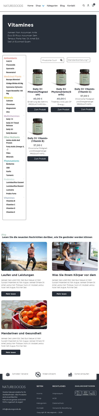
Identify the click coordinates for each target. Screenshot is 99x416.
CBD (8, 168)
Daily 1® (9, 119)
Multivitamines (11, 116)
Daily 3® (9, 129)
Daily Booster (11, 133)
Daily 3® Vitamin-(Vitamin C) (85, 90)
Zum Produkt (40, 109)
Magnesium (11, 108)
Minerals (8, 97)
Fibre (8, 153)
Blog (62, 5)
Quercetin (10, 69)
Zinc (8, 112)
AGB (54, 398)
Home (30, 5)
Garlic (8, 171)
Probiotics (9, 179)
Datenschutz (58, 403)
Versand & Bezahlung (61, 408)
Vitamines (9, 198)
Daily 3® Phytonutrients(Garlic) (61, 92)
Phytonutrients (11, 161)
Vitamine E (10, 212)
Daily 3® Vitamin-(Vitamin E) (38, 139)
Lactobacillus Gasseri (15, 182)
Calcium (9, 101)
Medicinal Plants (12, 76)
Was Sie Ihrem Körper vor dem (74, 274)
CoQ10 (9, 61)
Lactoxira (10, 190)
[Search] (61, 60)
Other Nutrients (12, 137)
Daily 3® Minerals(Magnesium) (38, 92)
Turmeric (9, 175)
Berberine (10, 164)
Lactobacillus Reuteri (15, 186)
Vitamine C (10, 205)
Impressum (57, 393)
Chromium (10, 104)
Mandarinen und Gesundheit (21, 333)
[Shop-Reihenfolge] (81, 60)
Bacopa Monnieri (13, 80)
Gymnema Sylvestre (14, 87)
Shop (40, 5)
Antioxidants (10, 58)
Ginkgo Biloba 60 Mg (14, 83)
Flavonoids (10, 65)
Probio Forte (11, 194)
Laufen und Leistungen (17, 274)
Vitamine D (10, 208)
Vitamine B (10, 201)
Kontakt (71, 5)
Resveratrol (11, 72)
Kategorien (52, 5)
